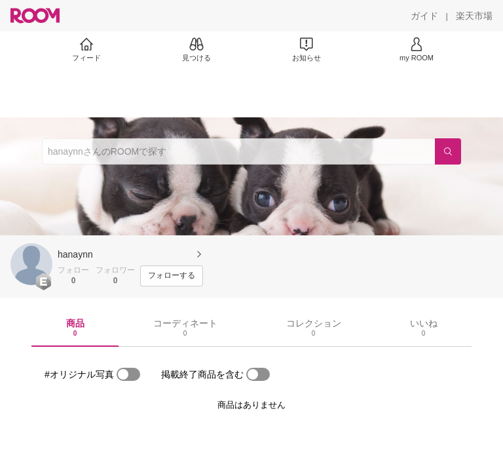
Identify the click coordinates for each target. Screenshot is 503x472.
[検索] (448, 151)
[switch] (128, 374)
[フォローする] (171, 276)
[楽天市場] (474, 16)
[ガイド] (424, 16)
